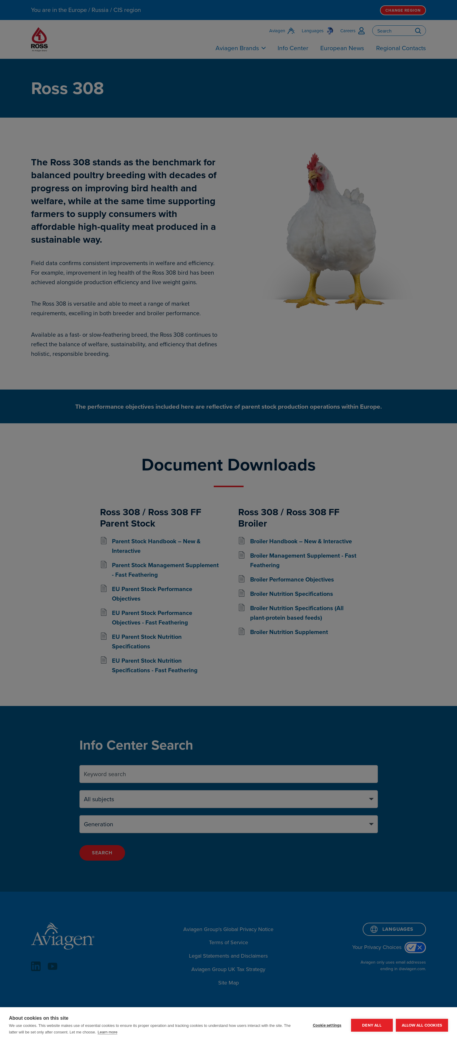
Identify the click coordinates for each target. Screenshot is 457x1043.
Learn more (107, 1032)
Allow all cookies (422, 1025)
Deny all (371, 1025)
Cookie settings (327, 1025)
